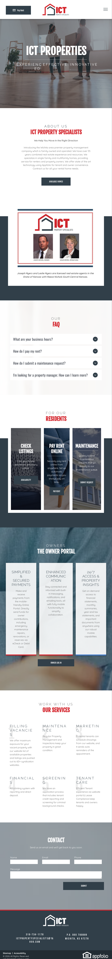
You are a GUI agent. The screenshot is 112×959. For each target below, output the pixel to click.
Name (13, 857)
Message (15, 869)
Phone (77, 857)
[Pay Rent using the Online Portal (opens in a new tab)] (18, 10)
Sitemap (7, 953)
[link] (87, 953)
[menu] (105, 9)
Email (45, 857)
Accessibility (20, 953)
